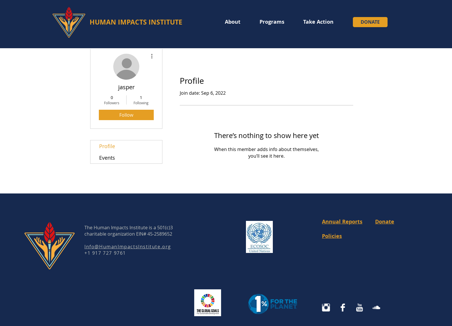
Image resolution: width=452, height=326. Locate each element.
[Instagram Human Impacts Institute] (326, 307)
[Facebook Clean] (343, 307)
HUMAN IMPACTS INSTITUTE (136, 22)
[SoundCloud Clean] (376, 307)
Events (107, 157)
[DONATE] (370, 22)
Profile (107, 146)
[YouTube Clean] (359, 307)
